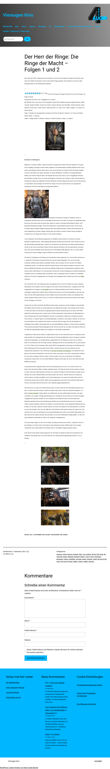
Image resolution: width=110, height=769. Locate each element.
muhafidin (71, 559)
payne (84, 559)
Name (27, 621)
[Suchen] (27, 39)
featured (76, 557)
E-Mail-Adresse (31, 630)
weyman (91, 561)
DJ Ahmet (55, 734)
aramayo (59, 554)
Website (28, 640)
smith (95, 559)
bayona (70, 554)
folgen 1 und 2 (85, 557)
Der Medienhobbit (12, 683)
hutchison (98, 557)
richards (89, 559)
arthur (65, 554)
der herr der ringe (97, 554)
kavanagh (60, 559)
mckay (66, 559)
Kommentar (29, 598)
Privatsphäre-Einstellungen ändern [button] (89, 685)
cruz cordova (86, 554)
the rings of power (66, 561)
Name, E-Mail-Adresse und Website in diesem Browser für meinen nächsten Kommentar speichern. (55, 651)
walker (86, 561)
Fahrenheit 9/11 (51, 713)
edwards (70, 557)
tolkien (75, 561)
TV (28, 551)
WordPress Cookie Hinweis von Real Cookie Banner (19, 768)
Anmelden (98, 761)
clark (80, 554)
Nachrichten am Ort (13, 697)
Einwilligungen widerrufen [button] (86, 704)
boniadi (75, 554)
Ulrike (47, 734)
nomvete (79, 559)
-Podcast (15, 688)
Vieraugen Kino (18, 15)
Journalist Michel (12, 692)
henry (92, 557)
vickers (80, 561)
